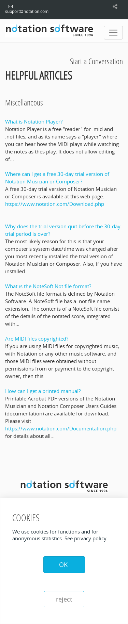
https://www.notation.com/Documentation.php (60, 428)
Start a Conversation (96, 61)
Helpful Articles (38, 75)
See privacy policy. (86, 538)
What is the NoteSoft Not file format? (48, 286)
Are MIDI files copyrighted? (36, 338)
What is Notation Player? (33, 121)
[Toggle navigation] (113, 32)
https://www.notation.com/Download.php (54, 203)
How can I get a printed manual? (43, 391)
